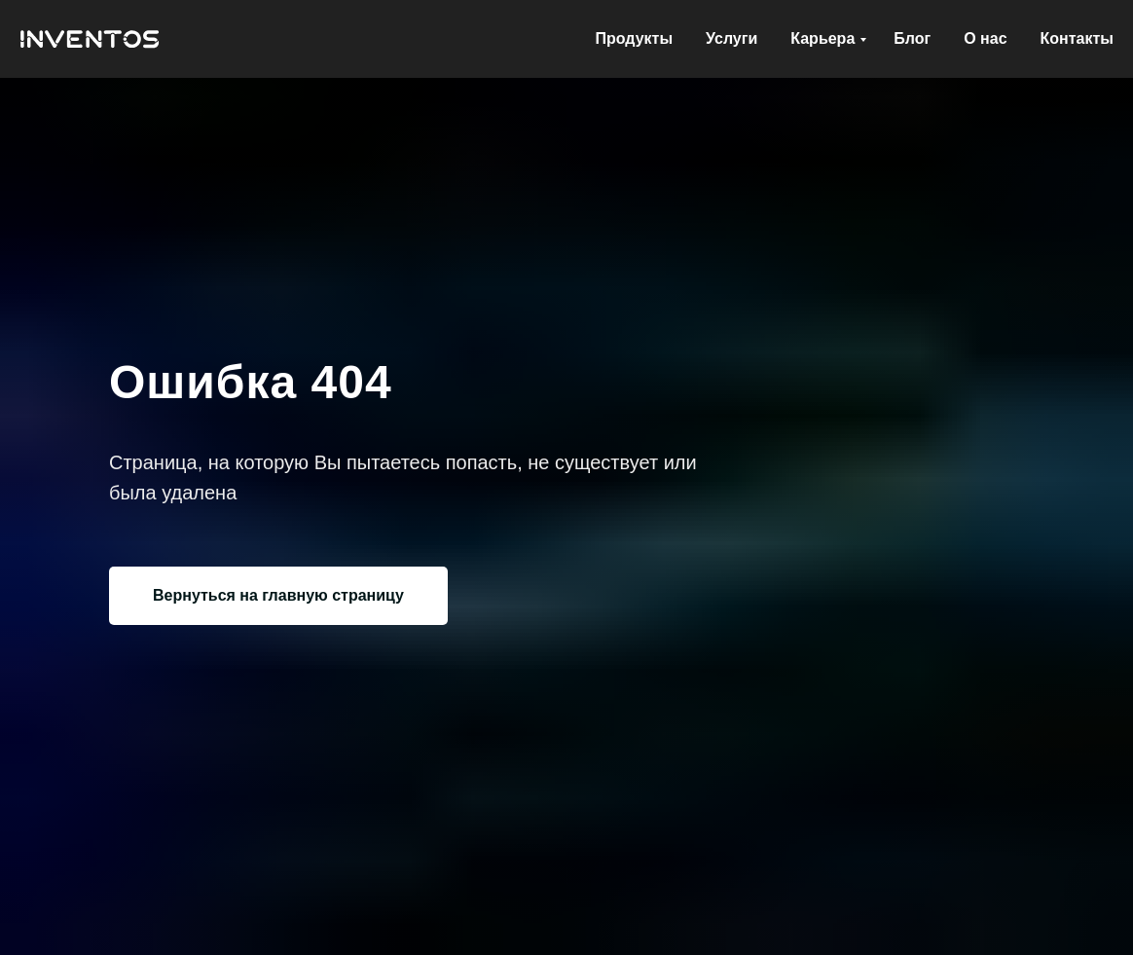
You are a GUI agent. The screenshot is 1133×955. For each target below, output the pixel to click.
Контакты (1077, 38)
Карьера (822, 38)
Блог (912, 38)
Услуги (731, 38)
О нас (985, 38)
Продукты (634, 38)
